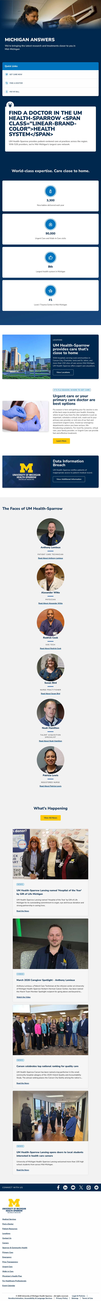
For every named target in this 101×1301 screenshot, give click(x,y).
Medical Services (9, 1219)
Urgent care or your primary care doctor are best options (74, 400)
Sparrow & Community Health (14, 1248)
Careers (5, 1243)
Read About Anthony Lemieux (50, 558)
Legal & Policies (78, 1296)
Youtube (73, 1187)
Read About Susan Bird (50, 693)
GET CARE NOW (15, 74)
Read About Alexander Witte (50, 603)
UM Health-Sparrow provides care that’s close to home (71, 349)
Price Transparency (10, 1262)
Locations (6, 1233)
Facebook (58, 1187)
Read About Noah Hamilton (50, 741)
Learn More (61, 441)
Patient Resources (9, 1229)
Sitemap (75, 1298)
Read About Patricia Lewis (50, 786)
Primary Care (7, 1252)
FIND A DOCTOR (16, 83)
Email (96, 1187)
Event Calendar (8, 1285)
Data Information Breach (68, 463)
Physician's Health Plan (12, 1276)
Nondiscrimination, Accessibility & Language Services (30, 1298)
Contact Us (6, 1238)
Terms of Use (87, 1298)
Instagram (89, 1187)
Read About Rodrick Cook (50, 648)
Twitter (81, 1187)
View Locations (63, 372)
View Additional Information (69, 479)
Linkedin (65, 1187)
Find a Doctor (7, 1224)
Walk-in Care (7, 1271)
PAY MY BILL (14, 92)
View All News (50, 818)
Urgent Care (7, 1266)
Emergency (6, 1257)
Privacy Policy (62, 1298)
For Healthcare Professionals (14, 1281)
